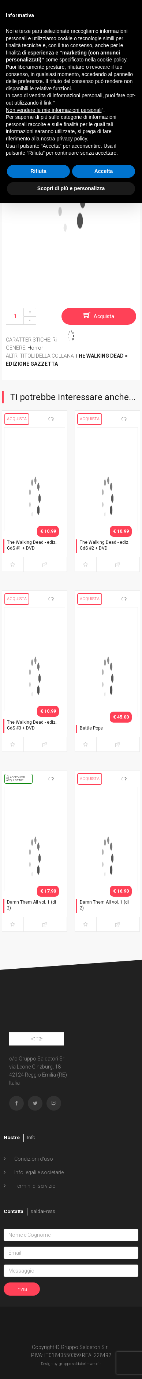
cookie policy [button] (111, 60)
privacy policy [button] (72, 139)
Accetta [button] (103, 171)
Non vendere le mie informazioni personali (53, 110)
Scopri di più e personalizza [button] (71, 188)
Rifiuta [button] (38, 171)
